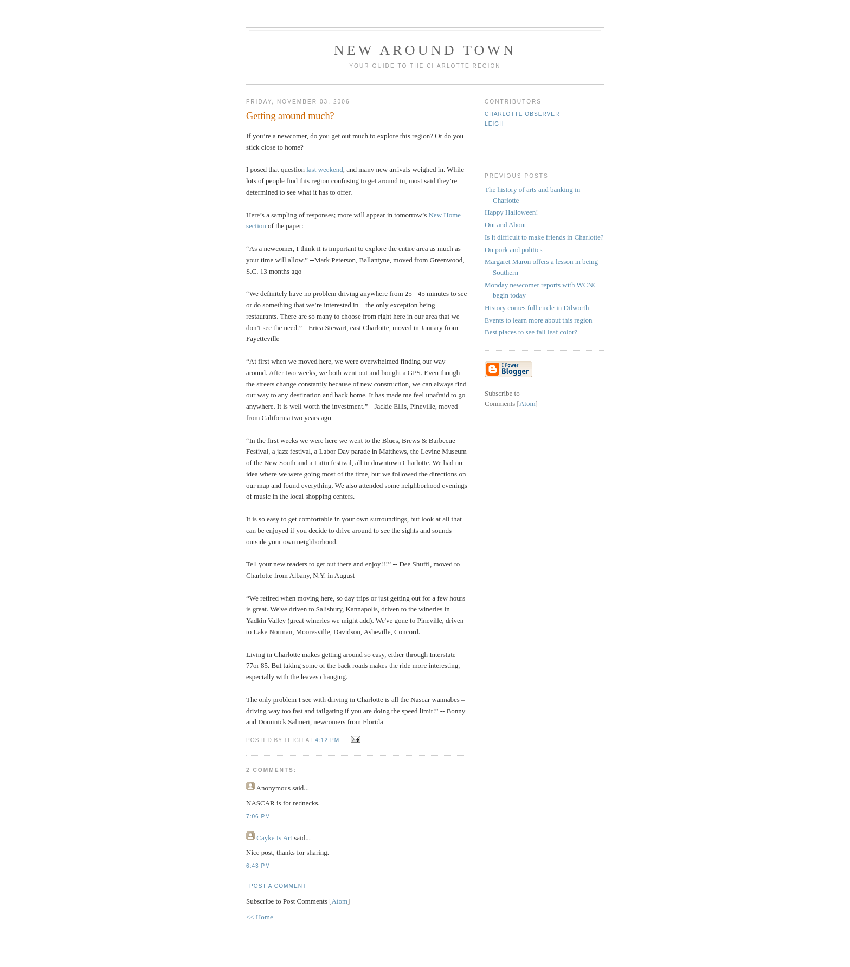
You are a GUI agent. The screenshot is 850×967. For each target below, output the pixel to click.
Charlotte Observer (522, 114)
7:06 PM (258, 817)
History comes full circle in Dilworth (537, 308)
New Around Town (425, 50)
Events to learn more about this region (539, 320)
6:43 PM (258, 866)
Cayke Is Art (274, 838)
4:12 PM (328, 740)
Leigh (494, 124)
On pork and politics (514, 250)
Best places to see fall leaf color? (531, 332)
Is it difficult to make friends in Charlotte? (544, 237)
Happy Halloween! (511, 212)
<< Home (259, 917)
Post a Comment (277, 886)
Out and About (505, 225)
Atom (339, 901)
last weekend (324, 169)
